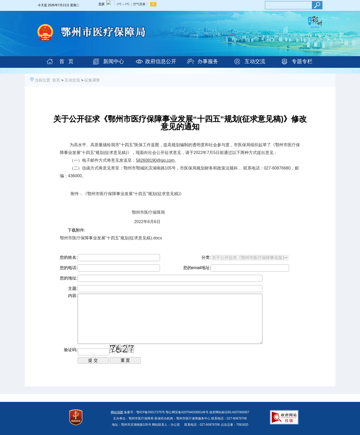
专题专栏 (302, 61)
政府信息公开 (160, 61)
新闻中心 (113, 61)
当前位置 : (43, 80)
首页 (56, 80)
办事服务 (207, 61)
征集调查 (92, 80)
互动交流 (255, 61)
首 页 (66, 61)
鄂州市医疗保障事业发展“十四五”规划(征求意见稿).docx (111, 238)
